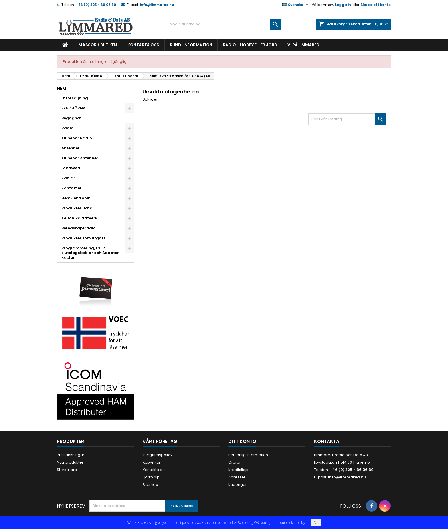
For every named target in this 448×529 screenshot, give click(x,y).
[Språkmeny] (295, 5)
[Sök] (224, 24)
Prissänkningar (70, 455)
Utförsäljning (74, 98)
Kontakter (71, 188)
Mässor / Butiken (98, 45)
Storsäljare (67, 469)
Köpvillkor (152, 462)
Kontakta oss (143, 45)
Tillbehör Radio (76, 138)
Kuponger (237, 484)
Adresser (236, 477)
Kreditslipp (238, 469)
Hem (61, 88)
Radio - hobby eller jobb (250, 45)
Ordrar (234, 462)
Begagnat (71, 118)
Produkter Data (77, 208)
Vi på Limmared (303, 45)
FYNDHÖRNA (73, 108)
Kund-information (191, 45)
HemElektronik (75, 198)
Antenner (70, 148)
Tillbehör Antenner (79, 158)
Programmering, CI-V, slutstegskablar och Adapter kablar (90, 252)
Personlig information (248, 455)
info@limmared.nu (157, 4)
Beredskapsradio (78, 228)
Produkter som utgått (83, 238)
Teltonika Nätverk (79, 218)
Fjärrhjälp (151, 477)
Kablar (68, 178)
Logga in (343, 4)
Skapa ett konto (376, 4)
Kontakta (326, 441)
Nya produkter (70, 462)
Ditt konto (242, 441)
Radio (67, 128)
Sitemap (150, 484)
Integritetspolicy (157, 455)
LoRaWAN (70, 168)
